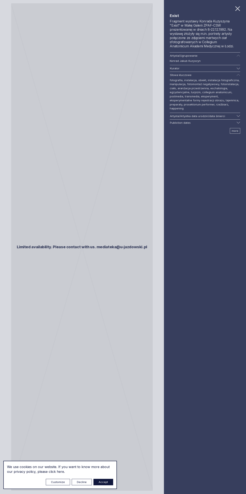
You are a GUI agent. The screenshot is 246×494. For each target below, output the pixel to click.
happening (177, 108)
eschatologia (218, 88)
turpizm (196, 92)
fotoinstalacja (229, 84)
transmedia (192, 96)
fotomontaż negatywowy (203, 84)
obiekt (202, 80)
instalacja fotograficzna (223, 80)
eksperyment (209, 96)
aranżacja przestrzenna (193, 88)
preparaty (176, 104)
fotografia (176, 80)
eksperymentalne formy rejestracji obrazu (197, 100)
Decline (82, 482)
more (235, 130)
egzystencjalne (179, 92)
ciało (173, 88)
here (60, 472)
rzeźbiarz (222, 104)
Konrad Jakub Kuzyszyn (185, 60)
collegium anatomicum (216, 92)
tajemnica (232, 100)
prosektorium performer (199, 104)
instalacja (190, 80)
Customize (58, 482)
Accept (103, 482)
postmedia (176, 96)
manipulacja (177, 84)
